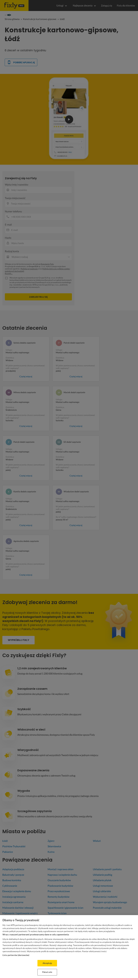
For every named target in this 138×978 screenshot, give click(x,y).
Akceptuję (47, 963)
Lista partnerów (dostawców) (16, 955)
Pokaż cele (47, 972)
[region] (69, 946)
